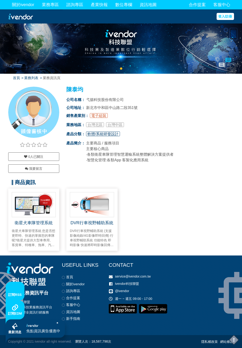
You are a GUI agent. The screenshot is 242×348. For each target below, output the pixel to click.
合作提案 (197, 4)
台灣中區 (115, 125)
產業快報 (99, 4)
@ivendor (122, 291)
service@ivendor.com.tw (133, 276)
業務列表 (31, 78)
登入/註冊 (225, 16)
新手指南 (73, 319)
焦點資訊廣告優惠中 (44, 330)
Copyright (15, 341)
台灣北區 (95, 125)
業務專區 (50, 4)
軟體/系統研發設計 (103, 134)
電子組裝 (98, 116)
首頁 (16, 78)
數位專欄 (123, 4)
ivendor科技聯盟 (127, 284)
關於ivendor (23, 4)
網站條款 (226, 341)
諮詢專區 (74, 4)
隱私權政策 (209, 341)
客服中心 (221, 4)
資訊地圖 (148, 4)
